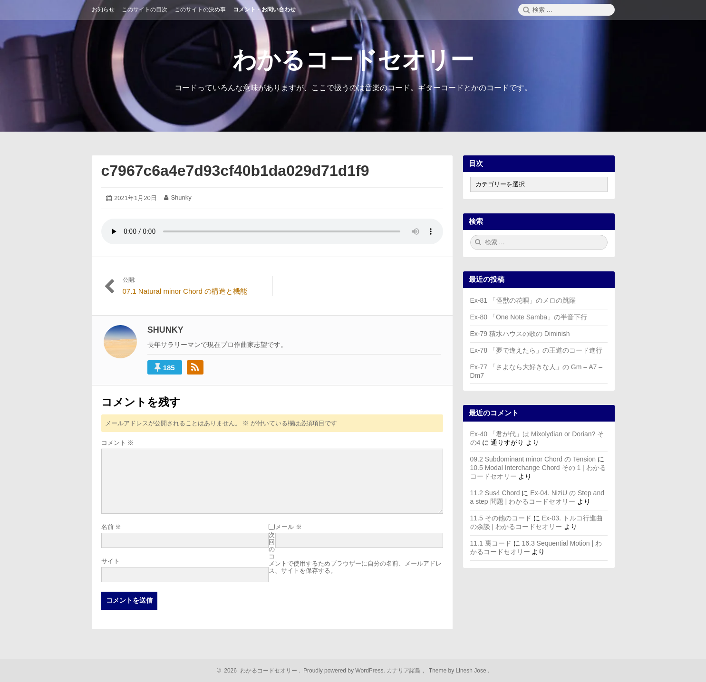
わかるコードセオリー (353, 60)
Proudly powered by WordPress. (344, 670)
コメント (117, 442)
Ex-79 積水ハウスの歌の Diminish (520, 333)
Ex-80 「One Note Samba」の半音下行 (529, 317)
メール (288, 526)
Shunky (181, 197)
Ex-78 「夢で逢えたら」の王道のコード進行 (536, 350)
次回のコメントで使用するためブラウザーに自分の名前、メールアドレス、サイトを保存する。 (355, 552)
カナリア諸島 (404, 670)
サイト (110, 561)
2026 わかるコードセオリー (259, 670)
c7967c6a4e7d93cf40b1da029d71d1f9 (235, 170)
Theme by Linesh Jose (458, 670)
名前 (111, 526)
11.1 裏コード (491, 543)
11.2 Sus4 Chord (495, 493)
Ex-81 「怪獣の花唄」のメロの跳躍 (523, 300)
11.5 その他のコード (501, 518)
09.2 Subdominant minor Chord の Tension (533, 459)
